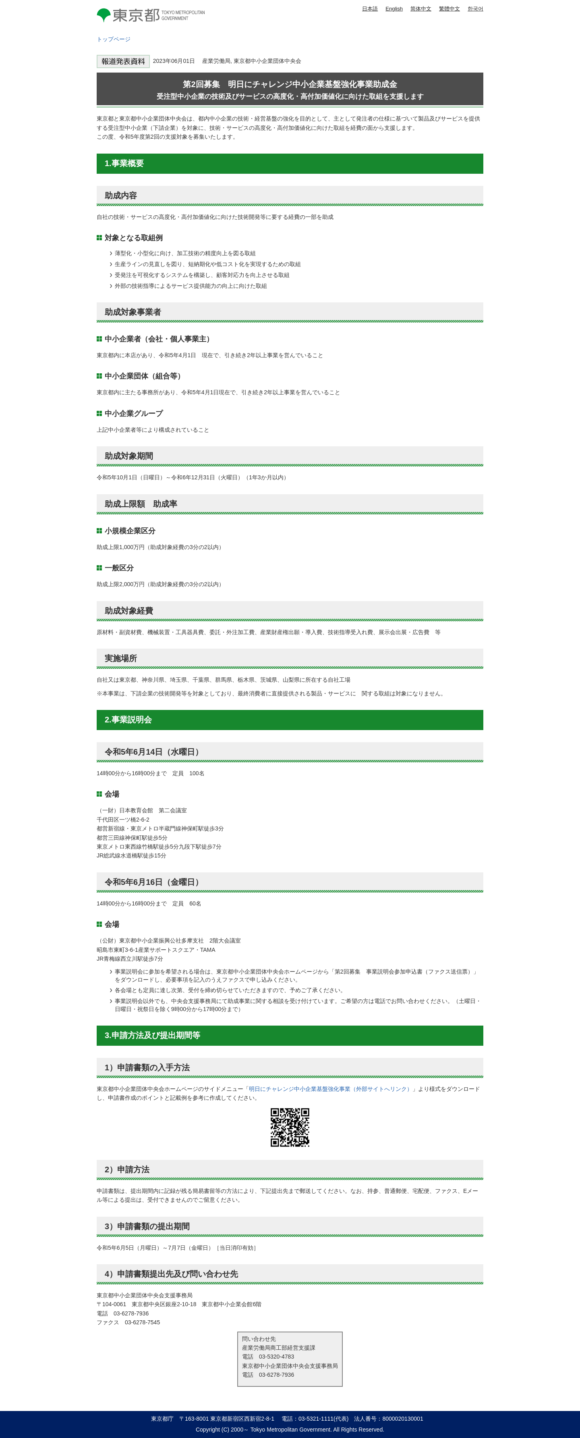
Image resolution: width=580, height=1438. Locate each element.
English (394, 9)
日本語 (370, 9)
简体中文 (420, 9)
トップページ (113, 39)
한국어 (475, 9)
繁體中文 (449, 9)
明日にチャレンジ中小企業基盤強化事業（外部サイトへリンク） (330, 1089)
